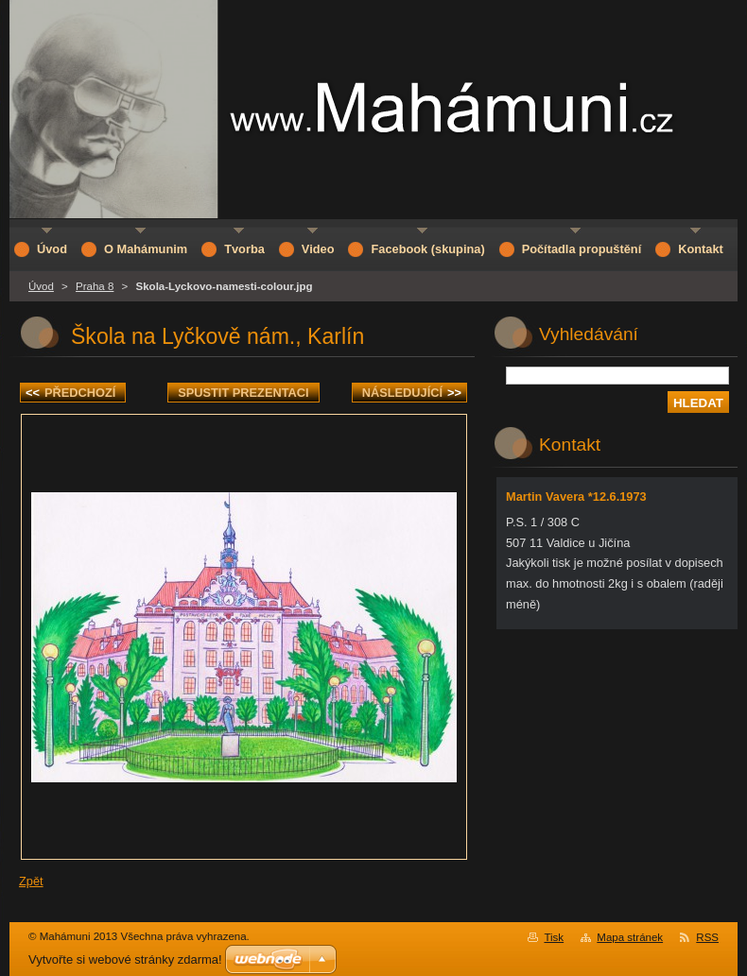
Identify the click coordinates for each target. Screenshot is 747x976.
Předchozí (70, 392)
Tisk (554, 937)
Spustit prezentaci (243, 392)
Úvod (41, 286)
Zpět (31, 881)
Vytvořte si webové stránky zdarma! (125, 959)
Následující (411, 392)
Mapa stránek (630, 937)
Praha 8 (94, 286)
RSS (707, 937)
